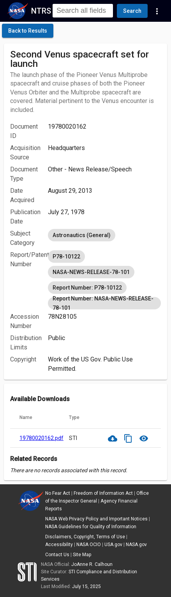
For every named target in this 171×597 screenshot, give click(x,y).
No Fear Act (57, 493)
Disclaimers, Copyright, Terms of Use (85, 536)
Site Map (82, 554)
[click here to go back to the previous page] (27, 31)
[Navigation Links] (157, 11)
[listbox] (104, 235)
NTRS (41, 11)
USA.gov (113, 544)
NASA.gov (136, 544)
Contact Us (57, 554)
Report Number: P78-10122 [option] (87, 287)
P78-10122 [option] (66, 256)
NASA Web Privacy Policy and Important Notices (96, 519)
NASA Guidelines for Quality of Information (90, 526)
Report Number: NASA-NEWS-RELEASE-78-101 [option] (104, 303)
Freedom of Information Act (103, 493)
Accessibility (59, 544)
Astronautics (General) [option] (81, 235)
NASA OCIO (88, 544)
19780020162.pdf (41, 438)
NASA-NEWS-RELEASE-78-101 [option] (91, 272)
